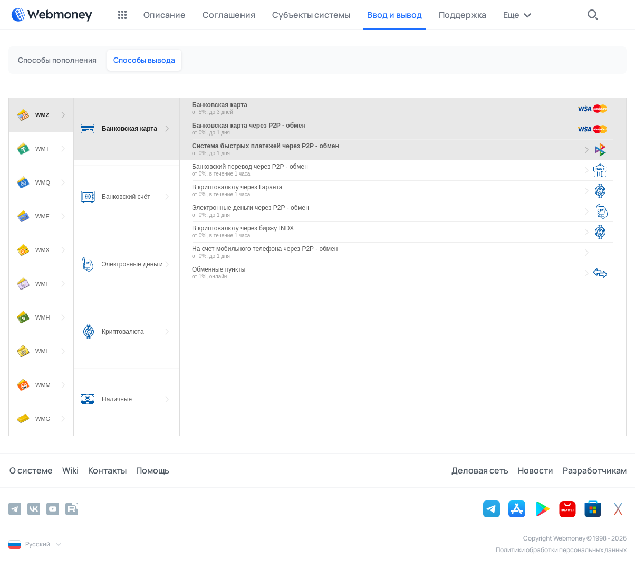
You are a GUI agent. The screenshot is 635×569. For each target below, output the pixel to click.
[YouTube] (52, 509)
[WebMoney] (51, 14)
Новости (536, 470)
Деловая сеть (482, 470)
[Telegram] (14, 509)
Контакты (104, 470)
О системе (30, 470)
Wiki (68, 470)
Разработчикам (595, 470)
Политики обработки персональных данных (561, 549)
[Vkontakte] (33, 509)
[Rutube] (71, 509)
